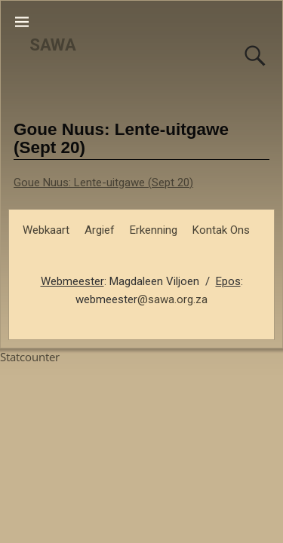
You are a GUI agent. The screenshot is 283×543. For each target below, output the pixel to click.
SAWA (52, 44)
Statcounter (30, 356)
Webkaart (46, 230)
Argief (100, 230)
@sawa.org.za (172, 299)
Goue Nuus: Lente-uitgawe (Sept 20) (103, 182)
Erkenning (153, 230)
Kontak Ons (221, 230)
